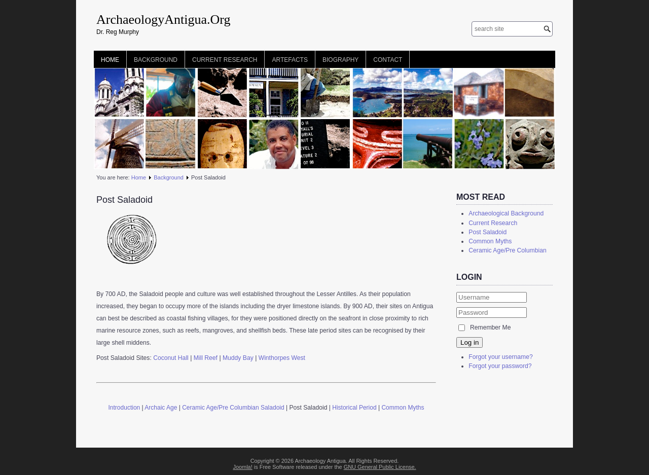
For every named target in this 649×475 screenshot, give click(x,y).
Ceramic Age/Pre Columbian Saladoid (233, 407)
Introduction (124, 407)
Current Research (224, 59)
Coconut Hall (171, 357)
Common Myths (402, 407)
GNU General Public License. (380, 467)
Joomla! (242, 467)
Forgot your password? (499, 366)
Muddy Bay (238, 357)
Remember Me (490, 327)
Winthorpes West (282, 357)
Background (155, 59)
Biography (340, 59)
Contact (387, 59)
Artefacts (289, 59)
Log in (469, 342)
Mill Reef (207, 357)
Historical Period (354, 407)
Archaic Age (161, 407)
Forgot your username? (500, 356)
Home (110, 59)
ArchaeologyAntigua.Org (163, 19)
